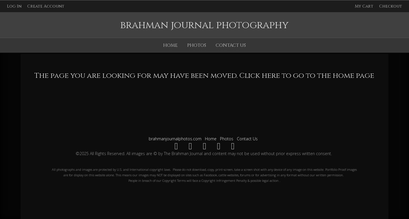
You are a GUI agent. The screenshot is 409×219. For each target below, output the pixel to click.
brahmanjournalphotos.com (175, 138)
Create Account (45, 6)
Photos (196, 45)
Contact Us (231, 45)
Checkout (390, 6)
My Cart (365, 6)
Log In (14, 6)
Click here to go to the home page (306, 75)
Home (170, 45)
